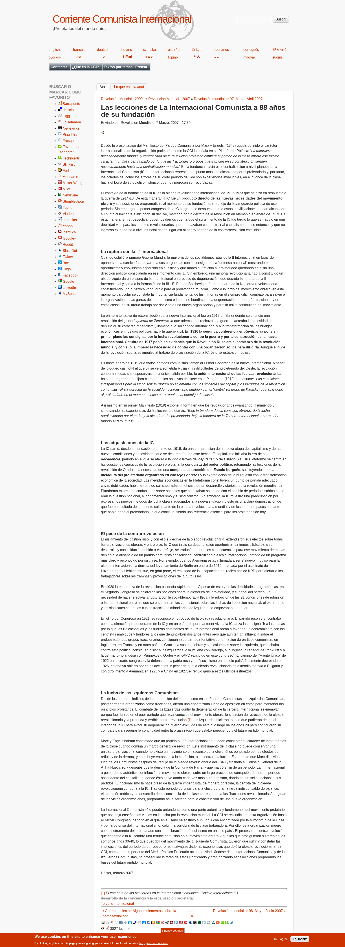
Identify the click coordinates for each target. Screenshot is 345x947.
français (79, 49)
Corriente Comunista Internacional (122, 19)
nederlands (220, 49)
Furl (66, 170)
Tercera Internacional (117, 903)
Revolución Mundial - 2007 (169, 99)
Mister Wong (73, 183)
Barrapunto (71, 104)
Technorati (71, 158)
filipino (173, 57)
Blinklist (69, 164)
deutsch (103, 49)
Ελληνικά (279, 49)
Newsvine (70, 195)
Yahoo (68, 226)
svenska (149, 49)
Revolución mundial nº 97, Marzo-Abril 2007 (228, 99)
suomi (277, 57)
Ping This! (70, 134)
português (251, 49)
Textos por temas (118, 67)
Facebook (70, 275)
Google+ (69, 238)
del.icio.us (70, 110)
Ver (104, 86)
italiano (126, 49)
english (54, 49)
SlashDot (70, 251)
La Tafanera (71, 122)
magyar (249, 57)
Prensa (141, 67)
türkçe (197, 49)
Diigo (67, 269)
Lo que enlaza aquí (129, 87)
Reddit (68, 244)
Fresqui (68, 141)
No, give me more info (153, 944)
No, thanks (299, 940)
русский (55, 57)
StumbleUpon (73, 201)
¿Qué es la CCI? (85, 67)
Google (68, 281)
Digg (66, 116)
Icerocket (70, 220)
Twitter (68, 257)
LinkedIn (69, 287)
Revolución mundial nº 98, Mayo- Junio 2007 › (249, 911)
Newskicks (71, 128)
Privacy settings (172, 931)
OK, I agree (280, 940)
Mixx (66, 189)
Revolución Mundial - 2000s (122, 99)
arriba (192, 913)
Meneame (70, 177)
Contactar (59, 67)
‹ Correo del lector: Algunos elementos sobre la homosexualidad (139, 913)
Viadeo (68, 214)
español (174, 49)
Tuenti (67, 207)
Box (66, 263)
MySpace (70, 294)
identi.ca (69, 232)
